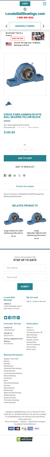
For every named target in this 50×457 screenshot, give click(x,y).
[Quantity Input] (25, 150)
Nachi (6, 380)
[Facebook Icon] (10, 318)
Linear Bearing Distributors (13, 373)
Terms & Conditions (33, 345)
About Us (30, 328)
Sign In (29, 301)
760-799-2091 (8, 344)
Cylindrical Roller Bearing (12, 368)
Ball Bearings (8, 366)
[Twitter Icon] (6, 318)
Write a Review (33, 127)
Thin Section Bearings (11, 400)
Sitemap (23, 422)
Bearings (7, 364)
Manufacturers (25, 26)
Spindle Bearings (10, 395)
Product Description (25, 186)
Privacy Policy (31, 347)
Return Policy (31, 349)
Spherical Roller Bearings (12, 393)
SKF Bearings (8, 390)
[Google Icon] (18, 318)
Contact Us (30, 330)
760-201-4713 (8, 336)
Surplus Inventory (10, 398)
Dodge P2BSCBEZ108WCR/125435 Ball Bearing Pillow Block (37, 233)
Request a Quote (32, 340)
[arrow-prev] (6, 26)
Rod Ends (7, 385)
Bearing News (31, 342)
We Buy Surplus (32, 337)
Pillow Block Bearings (11, 383)
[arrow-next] (43, 26)
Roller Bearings (9, 388)
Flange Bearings (9, 371)
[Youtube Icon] (14, 318)
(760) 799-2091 (17, 38)
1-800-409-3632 (25, 17)
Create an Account (39, 301)
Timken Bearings (10, 402)
